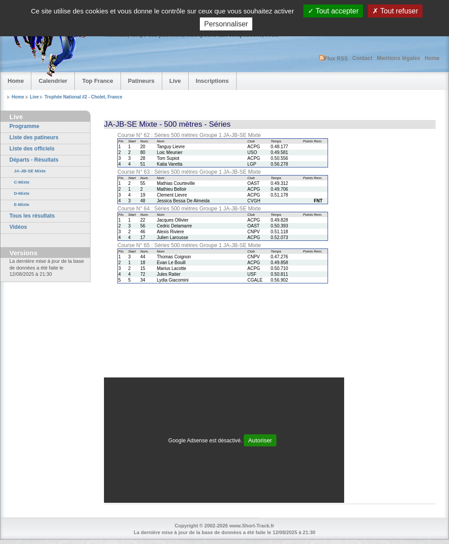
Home (432, 58)
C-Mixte (22, 182)
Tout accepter (333, 11)
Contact (362, 58)
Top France (97, 80)
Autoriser (260, 440)
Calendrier (53, 80)
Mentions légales (398, 58)
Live (175, 80)
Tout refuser (395, 11)
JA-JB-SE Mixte (30, 170)
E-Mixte (21, 204)
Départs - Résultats (33, 160)
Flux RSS (333, 58)
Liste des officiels (32, 149)
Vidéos (18, 227)
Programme (24, 126)
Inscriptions (212, 80)
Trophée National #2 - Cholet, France (83, 96)
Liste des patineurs (33, 137)
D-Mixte (22, 193)
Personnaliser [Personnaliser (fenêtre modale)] (226, 24)
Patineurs (141, 80)
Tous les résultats (32, 216)
